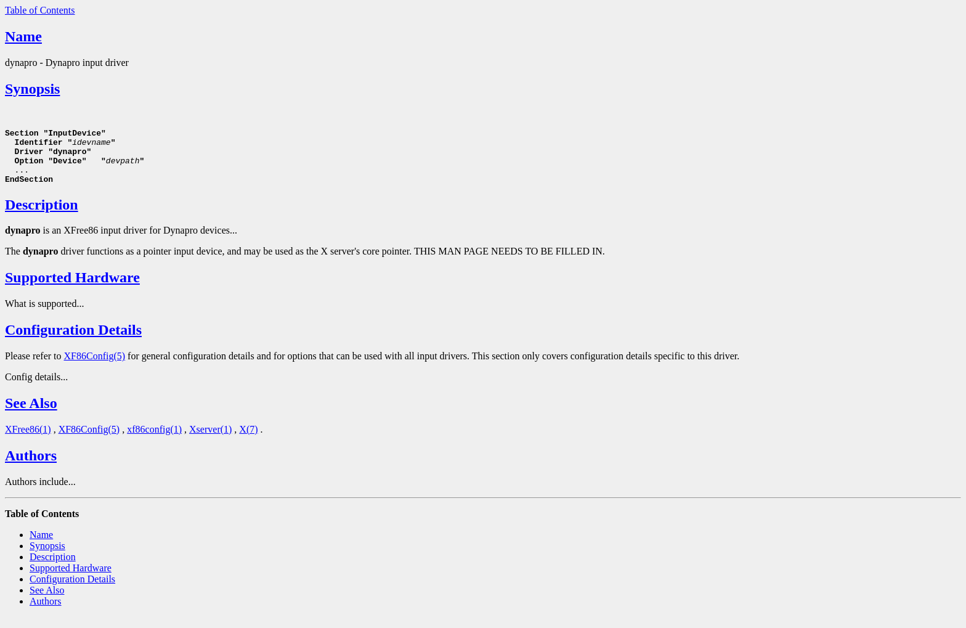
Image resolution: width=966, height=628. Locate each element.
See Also (31, 414)
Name (23, 36)
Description (41, 216)
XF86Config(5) (95, 367)
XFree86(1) (28, 440)
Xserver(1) (210, 440)
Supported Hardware (72, 288)
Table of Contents (40, 10)
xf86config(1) (154, 440)
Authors (31, 467)
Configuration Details (73, 341)
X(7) (248, 440)
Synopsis (32, 89)
